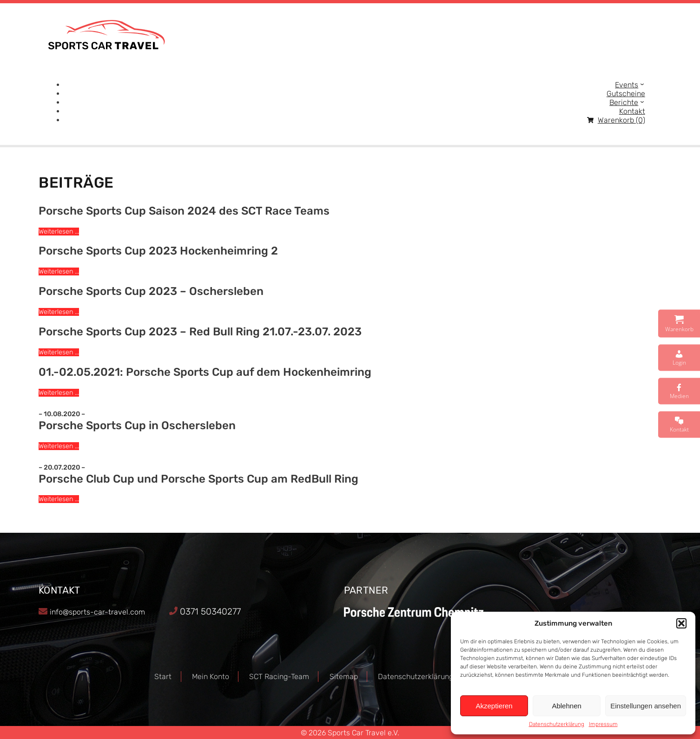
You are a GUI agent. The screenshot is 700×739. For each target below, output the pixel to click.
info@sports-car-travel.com (97, 612)
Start (163, 676)
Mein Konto (210, 676)
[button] (681, 623)
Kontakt (632, 111)
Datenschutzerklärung (556, 724)
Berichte (623, 102)
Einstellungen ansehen (645, 706)
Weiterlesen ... (59, 231)
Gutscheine (626, 93)
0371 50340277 (210, 611)
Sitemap (344, 676)
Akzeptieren (493, 706)
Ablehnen (566, 706)
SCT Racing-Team (279, 676)
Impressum (603, 724)
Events (626, 84)
